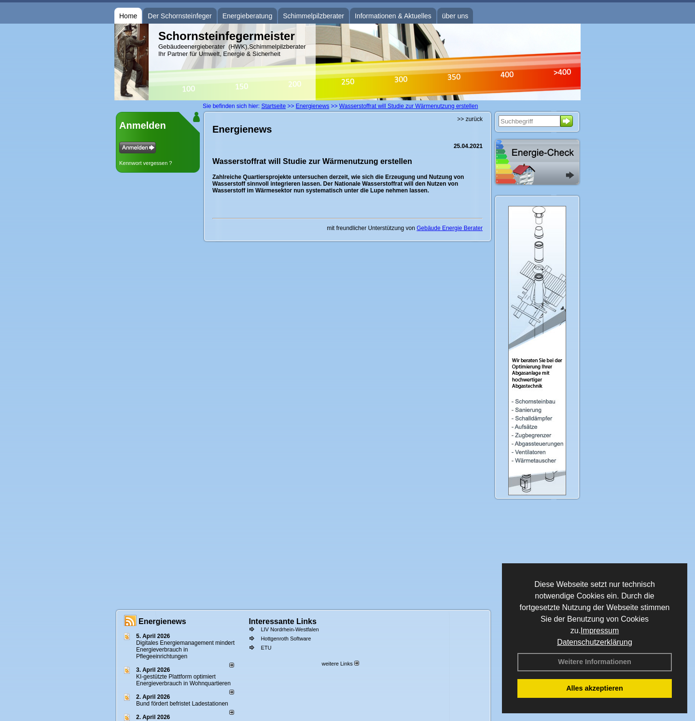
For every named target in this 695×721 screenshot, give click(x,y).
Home (128, 16)
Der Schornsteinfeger (179, 16)
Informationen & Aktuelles (393, 16)
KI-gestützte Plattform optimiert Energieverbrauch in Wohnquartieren (183, 680)
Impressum (600, 630)
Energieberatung (247, 16)
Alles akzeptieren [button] (594, 688)
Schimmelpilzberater (313, 16)
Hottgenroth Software (286, 638)
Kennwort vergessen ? (145, 163)
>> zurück (470, 119)
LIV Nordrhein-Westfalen (290, 629)
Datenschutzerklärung (594, 642)
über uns (455, 16)
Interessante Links (283, 621)
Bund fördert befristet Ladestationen (182, 703)
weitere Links (340, 664)
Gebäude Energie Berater (450, 228)
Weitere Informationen (594, 662)
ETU (266, 648)
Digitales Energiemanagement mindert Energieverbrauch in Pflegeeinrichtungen (185, 649)
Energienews (162, 621)
